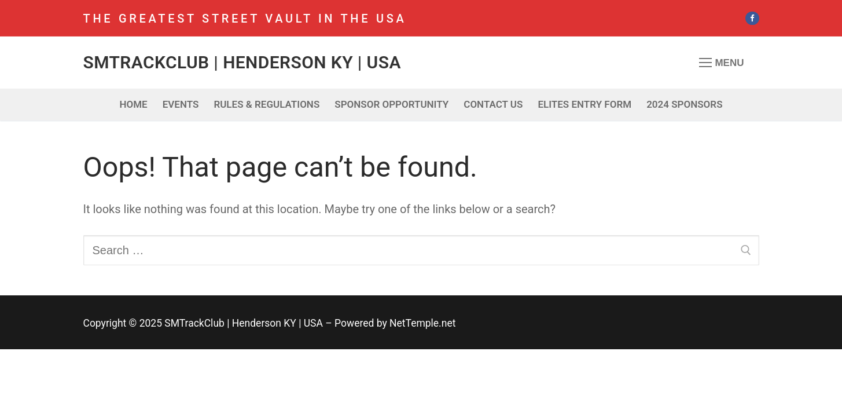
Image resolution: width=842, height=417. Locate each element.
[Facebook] (752, 18)
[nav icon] (721, 62)
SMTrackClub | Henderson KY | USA (242, 62)
